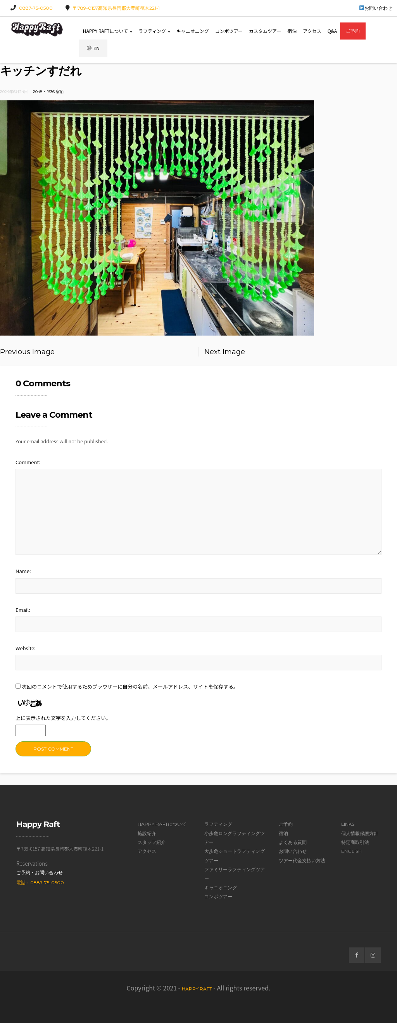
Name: (23, 571)
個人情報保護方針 (359, 833)
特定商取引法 (355, 842)
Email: (23, 609)
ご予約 (353, 31)
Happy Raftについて (107, 31)
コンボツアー (229, 31)
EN (93, 48)
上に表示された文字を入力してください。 (63, 718)
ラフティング (154, 31)
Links (347, 824)
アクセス (312, 31)
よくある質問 (293, 842)
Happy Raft (197, 989)
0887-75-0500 (36, 8)
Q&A (332, 31)
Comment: (28, 462)
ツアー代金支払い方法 (302, 860)
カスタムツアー (265, 31)
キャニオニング (192, 31)
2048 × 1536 (44, 91)
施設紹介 (147, 833)
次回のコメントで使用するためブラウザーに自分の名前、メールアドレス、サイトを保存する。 (130, 686)
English (351, 851)
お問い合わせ (375, 8)
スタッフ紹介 (152, 842)
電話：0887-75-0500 (40, 882)
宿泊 (292, 31)
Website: (26, 648)
